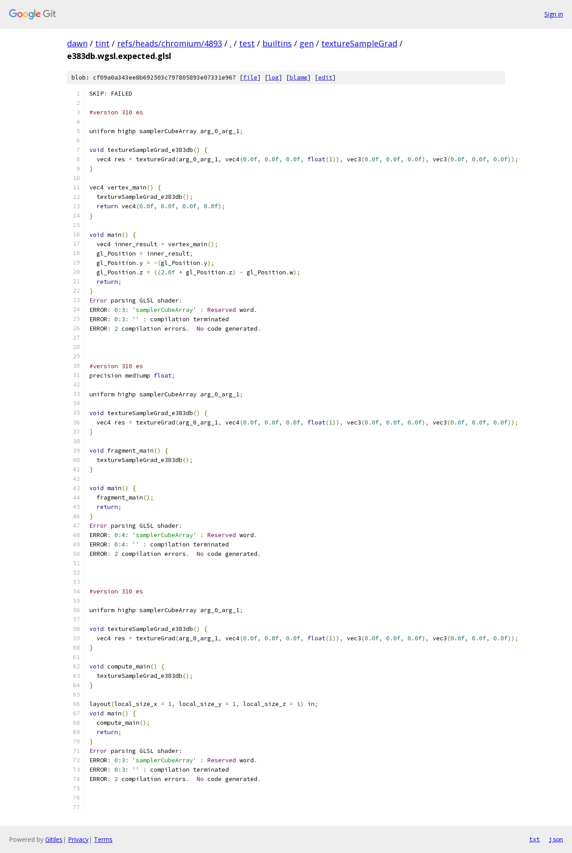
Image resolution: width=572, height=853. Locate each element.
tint (102, 43)
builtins (277, 43)
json (556, 839)
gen (306, 43)
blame (298, 77)
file (250, 77)
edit (325, 77)
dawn (77, 43)
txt (534, 839)
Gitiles (54, 839)
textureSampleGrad (359, 43)
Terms (103, 839)
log (273, 77)
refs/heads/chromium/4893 (169, 43)
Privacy (78, 839)
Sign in (553, 14)
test (247, 43)
